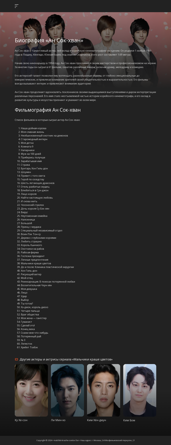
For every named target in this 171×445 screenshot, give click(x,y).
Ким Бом (129, 420)
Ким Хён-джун (96, 420)
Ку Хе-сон (21, 420)
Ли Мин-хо (58, 420)
